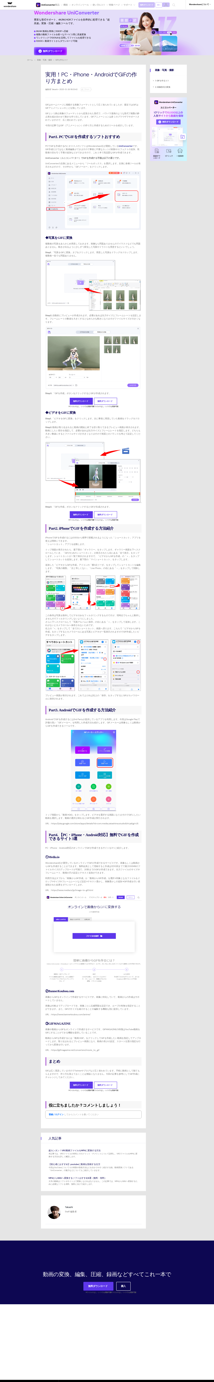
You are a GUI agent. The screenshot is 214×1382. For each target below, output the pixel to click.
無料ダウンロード (156, 4)
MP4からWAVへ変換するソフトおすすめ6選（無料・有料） (81, 1176)
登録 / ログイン (56, 1113)
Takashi (54, 88)
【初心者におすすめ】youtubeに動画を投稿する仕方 (78, 1163)
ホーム (30, 59)
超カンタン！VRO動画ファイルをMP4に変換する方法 (78, 1149)
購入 (171, 4)
